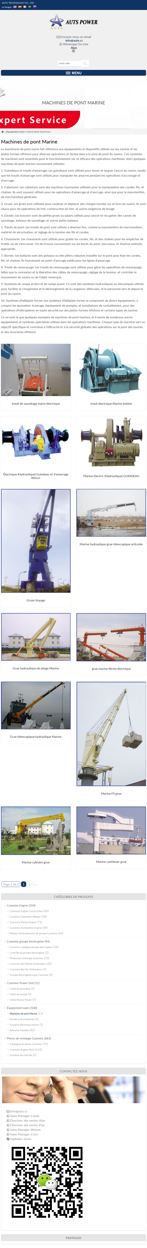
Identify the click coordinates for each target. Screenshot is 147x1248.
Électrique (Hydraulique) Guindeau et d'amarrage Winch (35, 476)
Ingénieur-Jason (20, 1139)
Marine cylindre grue (36, 862)
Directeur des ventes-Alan (27, 1120)
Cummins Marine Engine (23, 922)
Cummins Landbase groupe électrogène (31, 947)
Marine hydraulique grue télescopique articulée (111, 544)
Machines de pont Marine (23, 1013)
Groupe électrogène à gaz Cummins (29, 974)
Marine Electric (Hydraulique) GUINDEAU (111, 476)
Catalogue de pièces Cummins (26, 1044)
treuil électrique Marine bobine (111, 403)
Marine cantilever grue (111, 861)
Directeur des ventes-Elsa (27, 1125)
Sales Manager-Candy (24, 1116)
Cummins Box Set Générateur (26, 969)
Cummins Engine (17, 905)
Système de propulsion (22, 1019)
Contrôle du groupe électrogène (27, 952)
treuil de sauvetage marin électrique (36, 403)
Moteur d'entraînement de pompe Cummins (33, 933)
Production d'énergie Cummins (26, 958)
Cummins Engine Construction (26, 911)
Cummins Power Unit (20, 983)
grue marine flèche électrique (111, 668)
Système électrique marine (24, 1024)
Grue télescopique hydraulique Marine (35, 736)
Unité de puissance (20, 988)
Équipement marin (15, 131)
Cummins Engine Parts (22, 1049)
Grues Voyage (36, 600)
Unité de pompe (18, 994)
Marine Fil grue (111, 793)
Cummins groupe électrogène (25, 941)
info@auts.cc (74, 40)
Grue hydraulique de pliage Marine (36, 668)
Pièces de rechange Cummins (25, 1038)
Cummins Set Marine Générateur (28, 963)
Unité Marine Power (21, 999)
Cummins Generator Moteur (25, 916)
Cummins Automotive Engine (26, 927)
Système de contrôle (21, 1055)
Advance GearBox (19, 1030)
